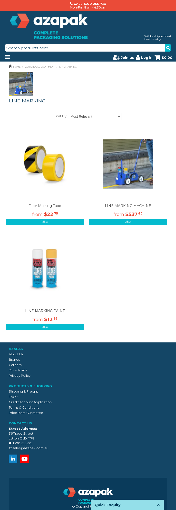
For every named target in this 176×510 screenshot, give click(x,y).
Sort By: (61, 116)
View (45, 221)
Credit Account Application (30, 402)
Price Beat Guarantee (26, 413)
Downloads (18, 370)
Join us (123, 57)
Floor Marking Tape (45, 206)
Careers (15, 365)
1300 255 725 (22, 443)
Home (16, 66)
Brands (14, 359)
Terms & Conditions (24, 407)
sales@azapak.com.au (30, 448)
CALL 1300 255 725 (90, 4)
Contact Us (20, 423)
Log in (144, 57)
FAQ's (13, 397)
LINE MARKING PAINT (45, 311)
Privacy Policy (19, 375)
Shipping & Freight (23, 391)
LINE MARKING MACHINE (128, 206)
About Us (16, 354)
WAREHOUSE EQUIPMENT (40, 66)
